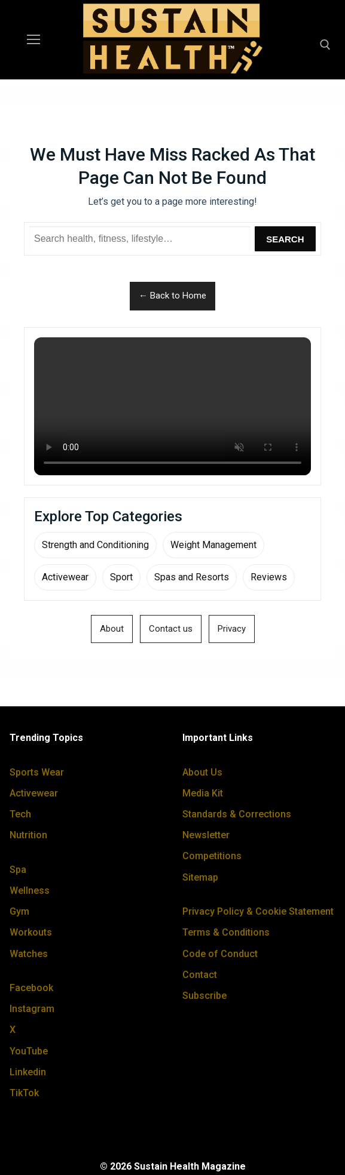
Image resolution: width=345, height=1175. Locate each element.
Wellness (30, 890)
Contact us (171, 628)
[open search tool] (325, 44)
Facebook (31, 987)
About (112, 628)
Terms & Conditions (226, 932)
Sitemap (200, 877)
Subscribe (204, 995)
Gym (19, 911)
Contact (199, 974)
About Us (202, 772)
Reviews (269, 577)
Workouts (31, 932)
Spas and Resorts (191, 577)
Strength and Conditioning (95, 544)
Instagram (32, 1008)
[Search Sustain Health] (139, 238)
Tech (20, 814)
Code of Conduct (220, 953)
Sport (121, 577)
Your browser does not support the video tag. (172, 406)
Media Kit (202, 793)
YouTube (29, 1051)
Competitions (212, 856)
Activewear (65, 577)
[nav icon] (33, 40)
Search (285, 239)
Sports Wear (37, 772)
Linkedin (28, 1072)
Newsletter (206, 835)
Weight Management (213, 544)
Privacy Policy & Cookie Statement (258, 911)
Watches (29, 953)
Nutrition (28, 835)
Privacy (232, 628)
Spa (18, 869)
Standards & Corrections (236, 814)
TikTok (24, 1093)
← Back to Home (172, 295)
